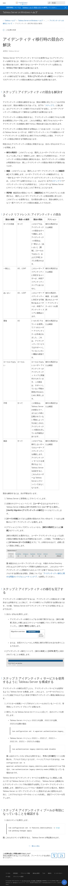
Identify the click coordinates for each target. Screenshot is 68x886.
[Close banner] (66, 7)
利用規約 (15, 873)
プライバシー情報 (25, 873)
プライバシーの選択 (18, 876)
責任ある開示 (36, 873)
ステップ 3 (56, 181)
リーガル (8, 873)
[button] (4, 2)
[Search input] (58, 2)
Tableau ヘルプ (9, 20)
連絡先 (49, 873)
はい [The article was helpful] (54, 855)
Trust (43, 873)
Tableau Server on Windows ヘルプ (30, 20)
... (46, 20)
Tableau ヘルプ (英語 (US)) (32, 8)
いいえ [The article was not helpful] (61, 855)
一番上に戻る (34, 846)
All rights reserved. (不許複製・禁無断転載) (32, 880)
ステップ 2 (49, 105)
